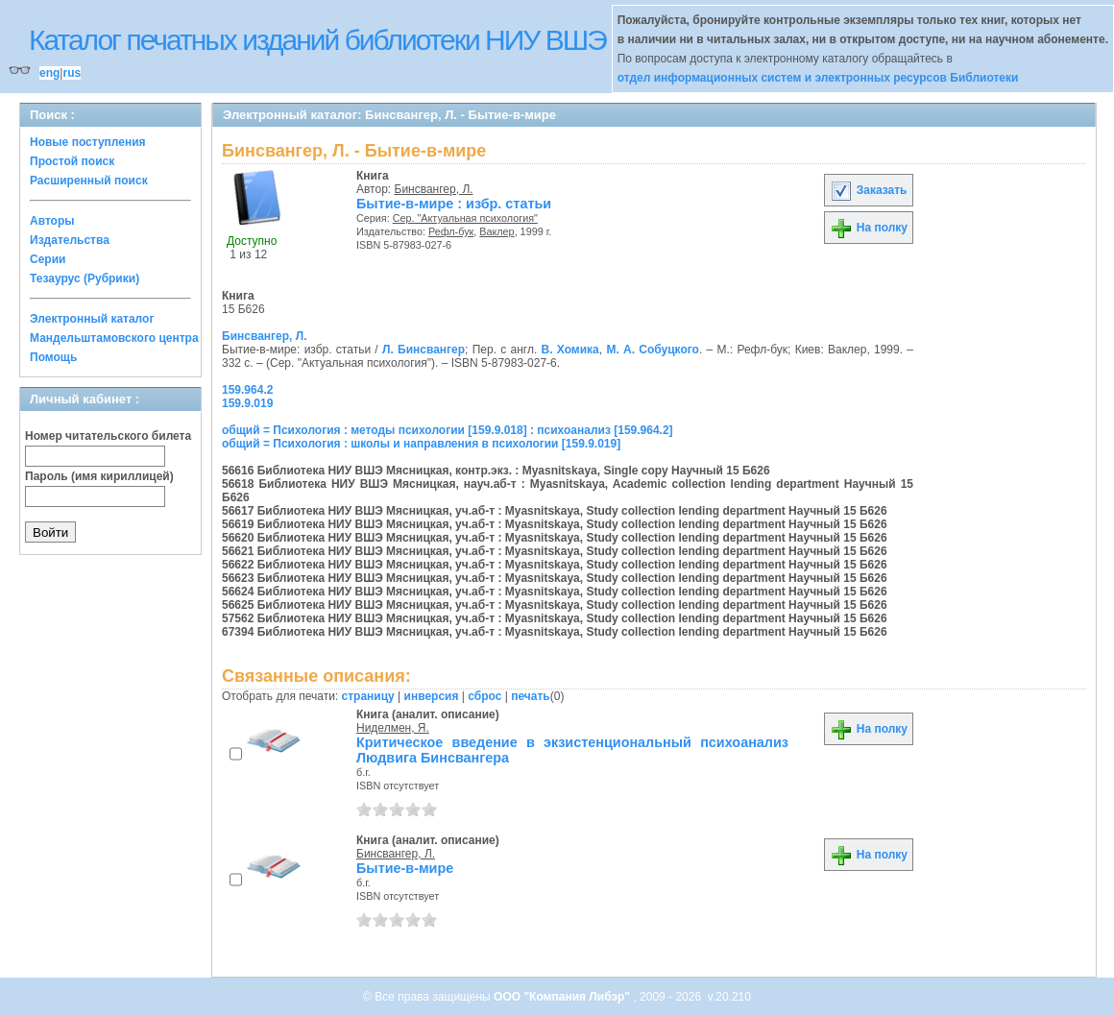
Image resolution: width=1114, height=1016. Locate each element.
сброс (484, 696)
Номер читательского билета (108, 436)
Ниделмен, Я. (392, 728)
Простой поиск (72, 161)
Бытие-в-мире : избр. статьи (453, 203)
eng (49, 73)
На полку (869, 227)
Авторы (52, 221)
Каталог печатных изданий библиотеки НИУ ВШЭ (317, 40)
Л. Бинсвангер (423, 349)
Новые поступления (88, 142)
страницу (368, 696)
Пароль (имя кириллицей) (99, 476)
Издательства (69, 240)
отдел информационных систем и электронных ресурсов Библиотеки (818, 78)
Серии (47, 259)
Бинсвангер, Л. (434, 189)
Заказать (868, 190)
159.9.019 (247, 403)
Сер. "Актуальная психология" (465, 218)
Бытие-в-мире (404, 868)
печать (530, 696)
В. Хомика (570, 349)
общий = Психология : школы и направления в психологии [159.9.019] (421, 443)
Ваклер (496, 231)
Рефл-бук (450, 231)
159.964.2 (247, 390)
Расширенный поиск (89, 180)
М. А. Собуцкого (652, 349)
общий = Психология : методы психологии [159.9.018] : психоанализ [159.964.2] (447, 430)
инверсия (431, 696)
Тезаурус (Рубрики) (84, 278)
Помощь (53, 357)
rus (71, 73)
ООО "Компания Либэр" (563, 997)
